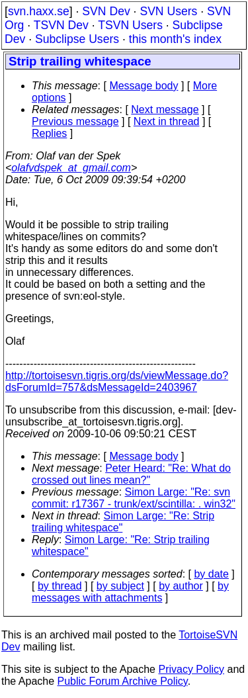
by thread (60, 585)
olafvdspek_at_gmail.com (71, 167)
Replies (49, 133)
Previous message (75, 121)
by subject (120, 585)
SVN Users (168, 11)
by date (211, 574)
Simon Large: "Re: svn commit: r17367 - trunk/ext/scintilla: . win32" (133, 497)
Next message (164, 109)
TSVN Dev (61, 25)
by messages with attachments (130, 591)
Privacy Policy (191, 669)
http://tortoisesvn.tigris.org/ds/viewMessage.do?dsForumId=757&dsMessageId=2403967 (116, 381)
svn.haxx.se (38, 11)
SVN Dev (106, 11)
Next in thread (167, 121)
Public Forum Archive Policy (123, 681)
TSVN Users (130, 25)
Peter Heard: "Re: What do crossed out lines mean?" (131, 474)
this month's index (175, 39)
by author (181, 585)
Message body (143, 85)
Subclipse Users (77, 39)
